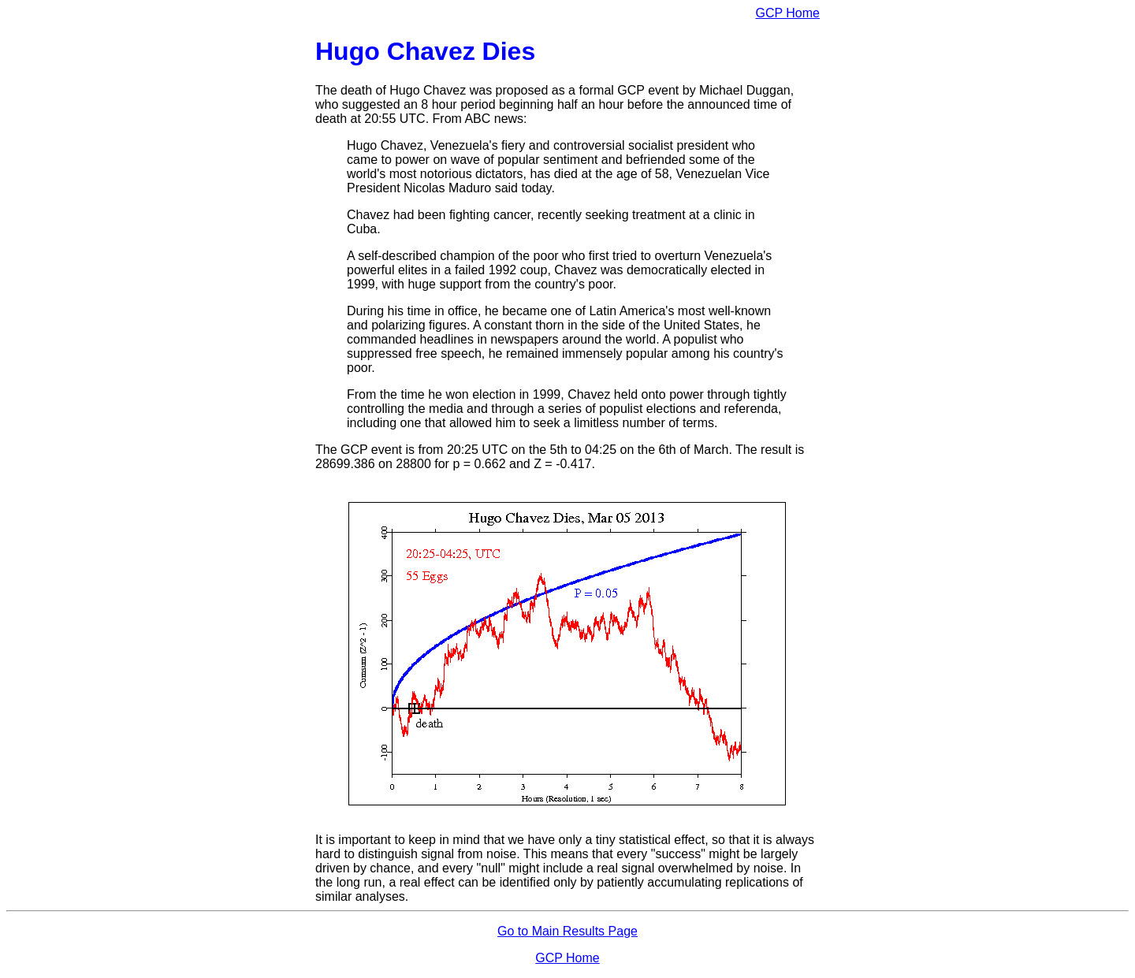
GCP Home (787, 13)
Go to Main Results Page (567, 931)
